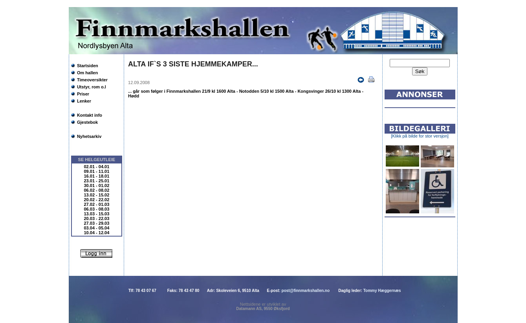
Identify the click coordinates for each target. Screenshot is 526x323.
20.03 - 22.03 (97, 218)
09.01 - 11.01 (97, 171)
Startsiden (87, 65)
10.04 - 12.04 (97, 232)
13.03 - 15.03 (97, 213)
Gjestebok (87, 122)
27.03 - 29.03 (97, 223)
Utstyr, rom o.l (91, 86)
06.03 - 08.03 (97, 209)
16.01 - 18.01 (97, 176)
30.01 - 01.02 (97, 185)
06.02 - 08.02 (97, 190)
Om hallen (87, 72)
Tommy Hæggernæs (382, 290)
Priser (83, 94)
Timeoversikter (92, 79)
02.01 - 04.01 (97, 166)
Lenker (84, 101)
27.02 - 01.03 (97, 204)
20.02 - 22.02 (97, 199)
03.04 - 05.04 (97, 228)
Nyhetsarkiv (89, 136)
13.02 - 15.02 (97, 195)
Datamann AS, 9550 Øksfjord (263, 308)
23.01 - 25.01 (97, 180)
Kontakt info (89, 115)
